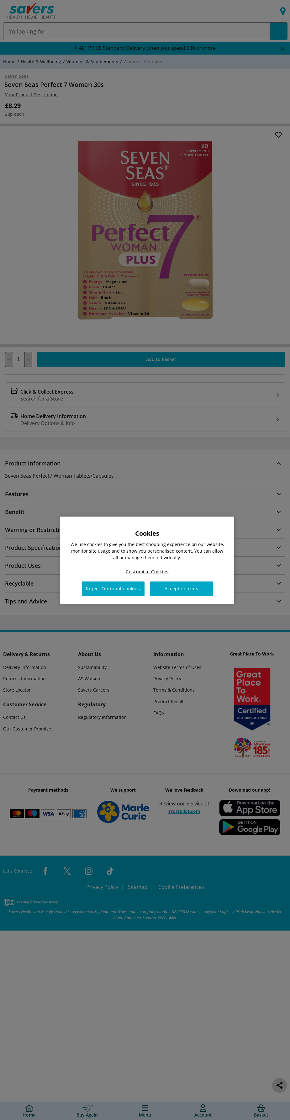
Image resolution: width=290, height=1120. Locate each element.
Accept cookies (181, 589)
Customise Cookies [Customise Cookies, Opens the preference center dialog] (147, 571)
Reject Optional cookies (113, 589)
